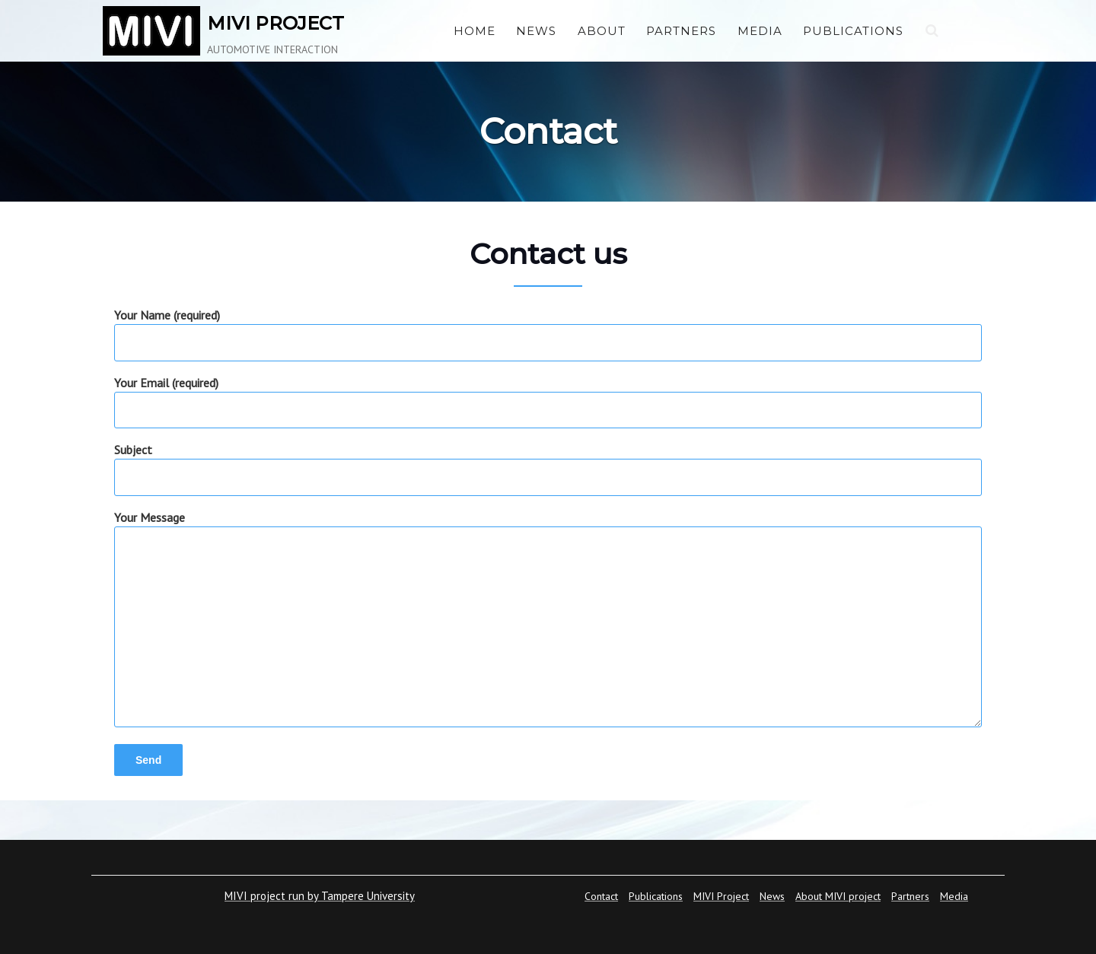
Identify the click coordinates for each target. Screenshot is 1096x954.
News (536, 31)
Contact (601, 896)
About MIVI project (838, 896)
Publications (853, 31)
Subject (548, 463)
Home (474, 31)
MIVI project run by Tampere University (320, 896)
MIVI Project (721, 896)
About (602, 31)
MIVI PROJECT (275, 23)
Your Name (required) (548, 328)
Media (760, 31)
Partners (681, 31)
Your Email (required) (548, 396)
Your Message (548, 620)
